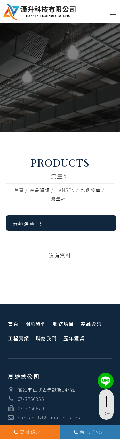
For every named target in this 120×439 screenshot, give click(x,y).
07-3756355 (31, 399)
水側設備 (90, 190)
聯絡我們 (46, 338)
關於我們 (35, 323)
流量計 (58, 198)
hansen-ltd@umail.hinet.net (50, 417)
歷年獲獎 (73, 338)
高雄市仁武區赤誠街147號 (46, 390)
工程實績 (18, 338)
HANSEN (65, 190)
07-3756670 (31, 408)
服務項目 (63, 323)
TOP (106, 406)
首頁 (19, 190)
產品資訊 (40, 190)
